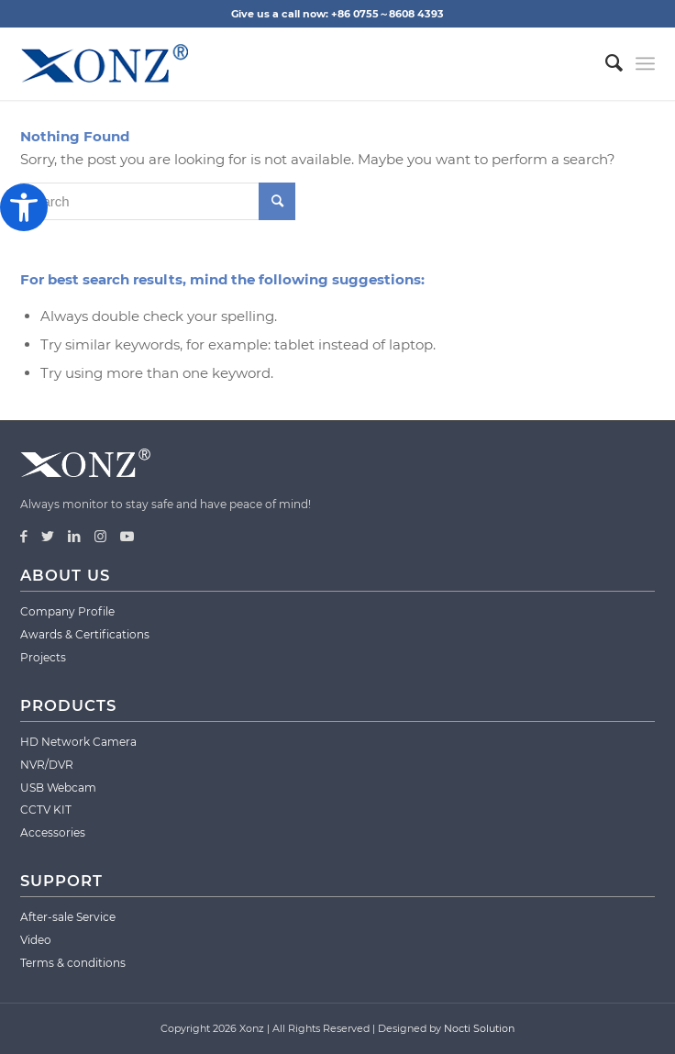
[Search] (605, 63)
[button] (24, 207)
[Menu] (645, 63)
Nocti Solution (479, 1028)
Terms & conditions (73, 963)
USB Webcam (58, 787)
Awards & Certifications (84, 634)
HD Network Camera (78, 742)
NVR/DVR (46, 764)
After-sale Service (68, 917)
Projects (43, 657)
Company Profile (67, 611)
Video (35, 940)
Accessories (52, 832)
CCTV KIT (46, 809)
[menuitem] (605, 63)
